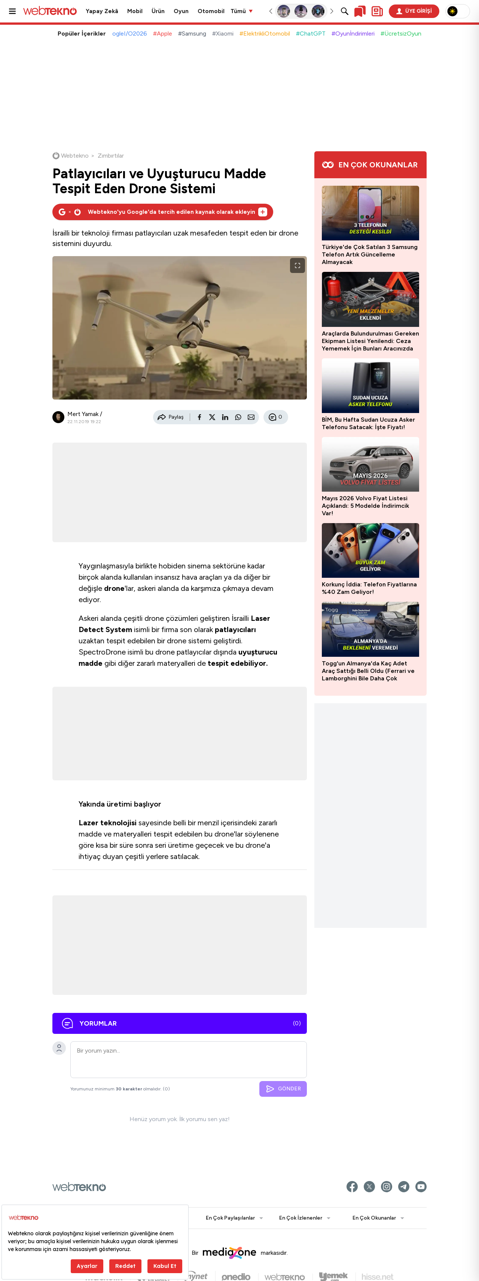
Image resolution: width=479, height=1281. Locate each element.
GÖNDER (283, 1089)
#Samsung (192, 33)
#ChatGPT (311, 33)
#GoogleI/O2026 (123, 33)
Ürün (158, 11)
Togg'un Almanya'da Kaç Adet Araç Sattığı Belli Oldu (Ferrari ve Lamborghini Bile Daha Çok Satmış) (368, 671)
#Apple (162, 33)
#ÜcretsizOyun (401, 33)
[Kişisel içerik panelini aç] (377, 11)
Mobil (135, 11)
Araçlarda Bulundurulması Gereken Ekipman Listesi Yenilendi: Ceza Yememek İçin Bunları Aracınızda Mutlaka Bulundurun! (370, 341)
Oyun (181, 11)
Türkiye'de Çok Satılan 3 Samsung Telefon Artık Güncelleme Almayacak (370, 254)
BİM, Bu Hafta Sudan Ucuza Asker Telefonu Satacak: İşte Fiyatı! (368, 423)
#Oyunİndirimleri (353, 33)
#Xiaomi (223, 33)
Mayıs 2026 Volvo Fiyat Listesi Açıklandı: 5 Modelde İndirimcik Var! (365, 506)
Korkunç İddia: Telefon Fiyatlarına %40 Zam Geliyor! (369, 588)
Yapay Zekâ (102, 11)
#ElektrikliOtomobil (265, 33)
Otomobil (211, 11)
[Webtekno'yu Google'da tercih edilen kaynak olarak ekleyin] (162, 212)
